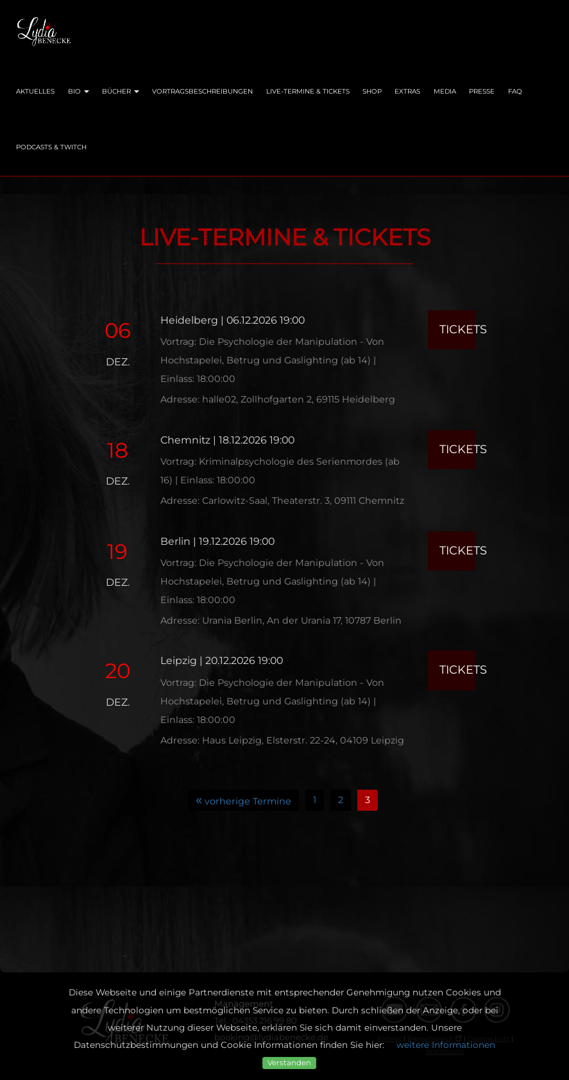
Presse (482, 91)
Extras (407, 91)
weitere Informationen (445, 1045)
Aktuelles (35, 91)
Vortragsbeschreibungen (202, 91)
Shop (372, 91)
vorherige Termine (243, 799)
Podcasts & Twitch (51, 147)
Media (445, 91)
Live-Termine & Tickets (308, 91)
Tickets (457, 329)
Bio (78, 91)
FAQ (515, 91)
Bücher (120, 91)
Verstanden (289, 1062)
